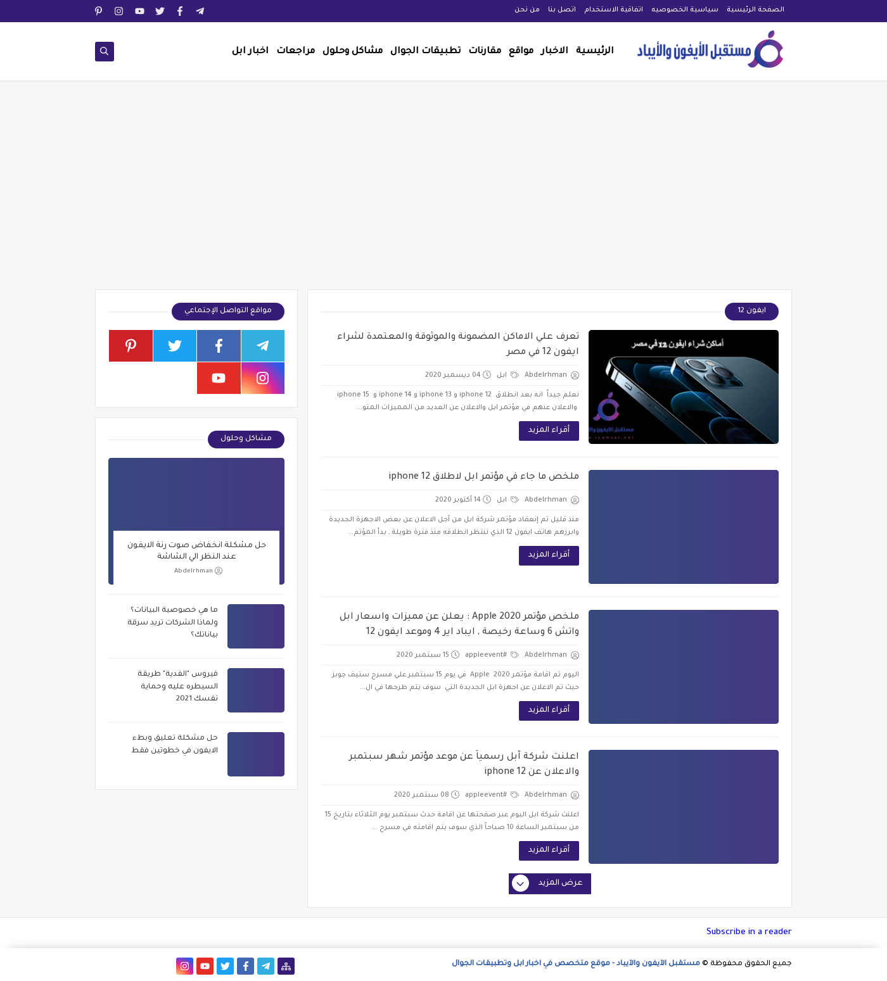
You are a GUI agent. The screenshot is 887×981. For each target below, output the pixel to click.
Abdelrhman (198, 571)
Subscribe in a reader (749, 932)
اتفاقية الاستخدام (613, 10)
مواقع (521, 52)
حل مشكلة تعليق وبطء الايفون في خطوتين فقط (174, 745)
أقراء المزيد (549, 430)
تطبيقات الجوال (425, 52)
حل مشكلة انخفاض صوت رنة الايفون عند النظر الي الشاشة (196, 551)
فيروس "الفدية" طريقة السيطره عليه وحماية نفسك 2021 (177, 687)
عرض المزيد (548, 884)
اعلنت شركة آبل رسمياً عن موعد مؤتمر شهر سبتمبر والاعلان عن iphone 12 (464, 765)
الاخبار (554, 52)
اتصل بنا (562, 10)
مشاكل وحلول (352, 52)
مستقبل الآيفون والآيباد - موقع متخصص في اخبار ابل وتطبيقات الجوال (576, 964)
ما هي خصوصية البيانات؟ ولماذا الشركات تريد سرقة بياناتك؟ (172, 623)
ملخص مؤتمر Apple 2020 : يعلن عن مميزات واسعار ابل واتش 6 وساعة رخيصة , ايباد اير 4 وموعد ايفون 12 (459, 625)
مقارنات (484, 52)
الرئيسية (595, 52)
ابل (508, 375)
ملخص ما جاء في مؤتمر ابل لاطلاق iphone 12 (483, 477)
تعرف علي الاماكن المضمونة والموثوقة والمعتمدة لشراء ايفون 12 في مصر (458, 345)
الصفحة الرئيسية (755, 10)
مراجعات (295, 52)
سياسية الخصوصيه (684, 10)
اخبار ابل (250, 52)
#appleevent (492, 655)
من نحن (527, 10)
